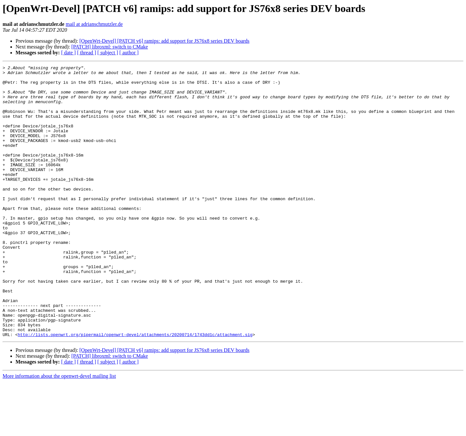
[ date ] (68, 52)
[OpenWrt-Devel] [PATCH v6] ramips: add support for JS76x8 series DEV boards (164, 41)
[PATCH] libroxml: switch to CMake (109, 46)
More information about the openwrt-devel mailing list (59, 430)
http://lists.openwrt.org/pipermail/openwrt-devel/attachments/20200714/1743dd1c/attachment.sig (135, 389)
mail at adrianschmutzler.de (94, 24)
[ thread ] (86, 52)
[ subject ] (107, 52)
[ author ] (129, 52)
